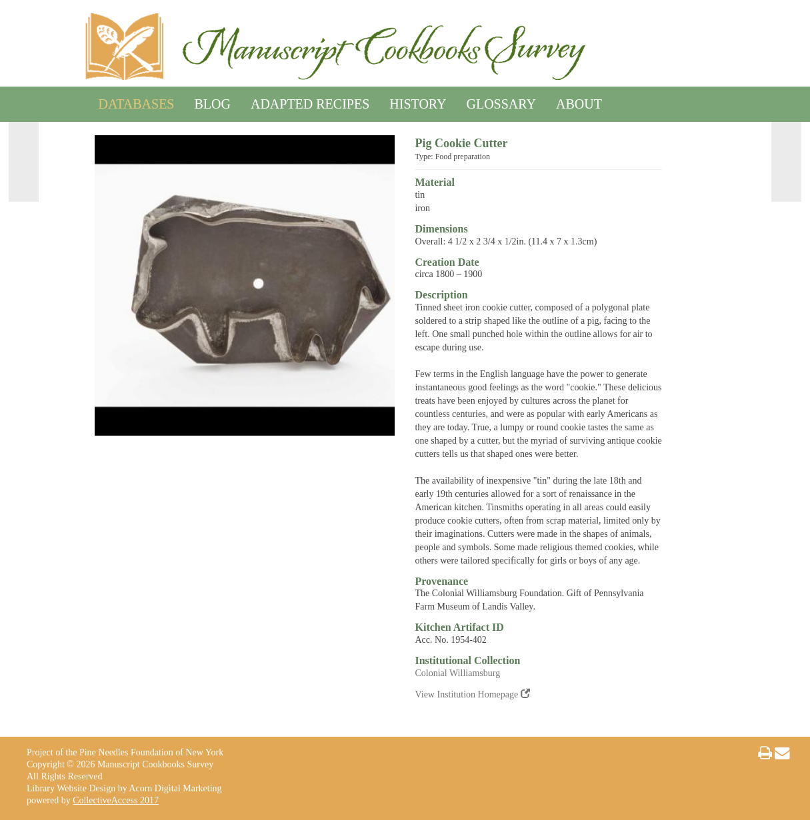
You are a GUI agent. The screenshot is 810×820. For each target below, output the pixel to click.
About (579, 102)
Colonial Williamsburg (457, 673)
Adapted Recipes (310, 102)
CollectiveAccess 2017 (116, 800)
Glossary (501, 102)
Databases (137, 102)
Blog (212, 102)
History (417, 102)
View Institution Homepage (472, 694)
